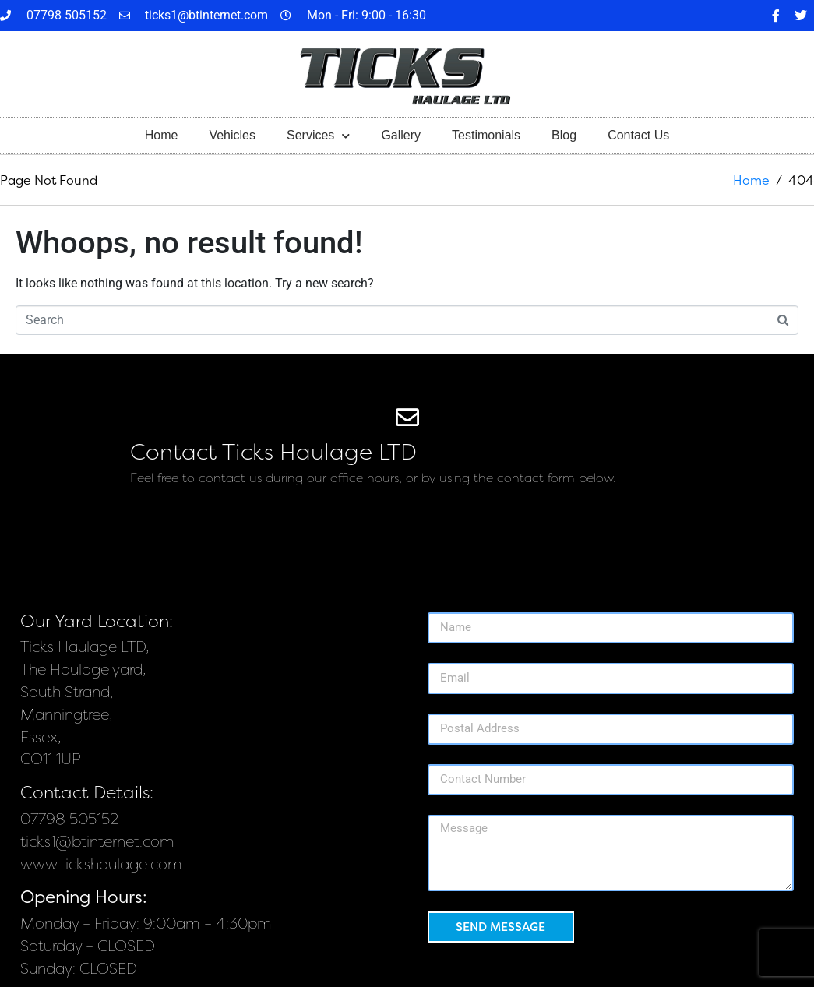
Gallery (401, 135)
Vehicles (232, 135)
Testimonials (486, 135)
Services (318, 136)
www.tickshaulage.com (101, 864)
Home (161, 135)
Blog (563, 135)
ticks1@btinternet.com (97, 841)
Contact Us (638, 135)
